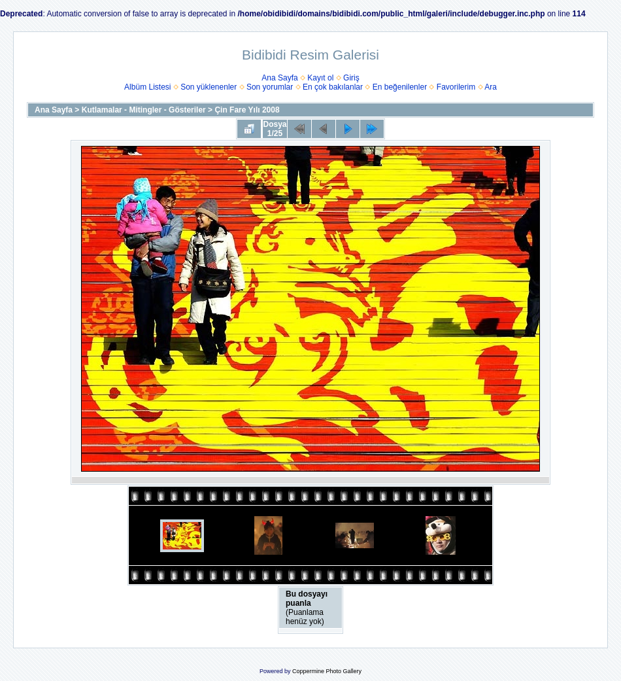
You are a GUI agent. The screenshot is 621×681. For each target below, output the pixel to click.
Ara (490, 87)
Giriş (351, 77)
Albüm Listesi (147, 87)
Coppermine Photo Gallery (326, 671)
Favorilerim (456, 87)
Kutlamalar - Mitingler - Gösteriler (144, 109)
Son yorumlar (269, 87)
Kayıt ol (320, 77)
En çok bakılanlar (333, 87)
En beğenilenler (400, 87)
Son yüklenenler (208, 87)
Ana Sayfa (279, 77)
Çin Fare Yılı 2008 (246, 109)
